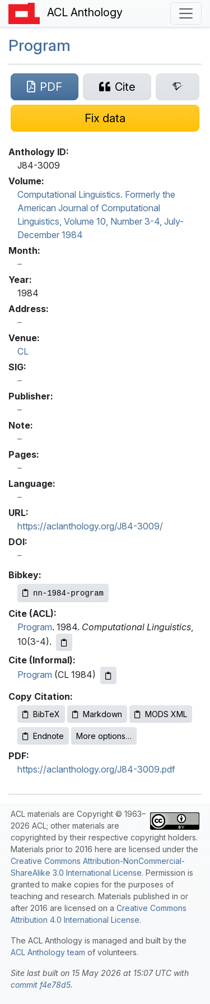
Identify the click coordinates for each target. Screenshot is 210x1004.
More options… (104, 736)
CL (23, 351)
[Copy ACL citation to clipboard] (64, 642)
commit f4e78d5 (41, 984)
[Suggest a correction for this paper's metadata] (105, 118)
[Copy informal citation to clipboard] (108, 675)
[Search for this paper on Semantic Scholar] (177, 86)
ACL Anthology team (48, 952)
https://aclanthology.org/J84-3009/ (90, 526)
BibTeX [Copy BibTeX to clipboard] (41, 714)
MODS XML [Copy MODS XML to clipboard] (160, 714)
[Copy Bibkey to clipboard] (63, 593)
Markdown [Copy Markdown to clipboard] (97, 714)
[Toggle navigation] (186, 13)
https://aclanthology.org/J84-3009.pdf (96, 769)
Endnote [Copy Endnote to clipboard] (43, 736)
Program (39, 45)
